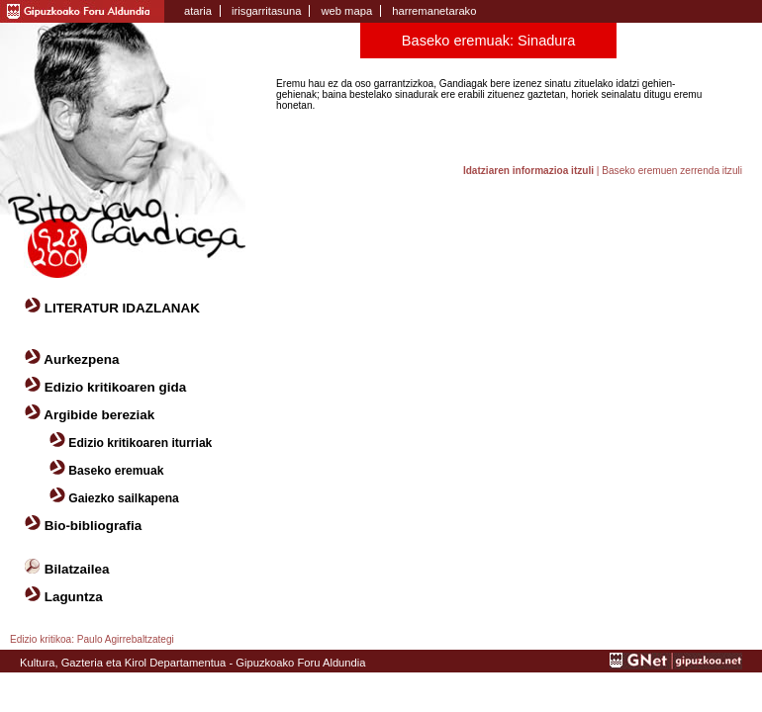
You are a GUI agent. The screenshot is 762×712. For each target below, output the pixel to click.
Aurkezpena (81, 359)
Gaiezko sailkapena (123, 498)
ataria (198, 11)
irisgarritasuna (266, 11)
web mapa (346, 11)
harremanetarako (434, 11)
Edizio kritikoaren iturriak (140, 443)
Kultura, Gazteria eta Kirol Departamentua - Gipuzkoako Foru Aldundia (192, 662)
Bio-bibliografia (94, 525)
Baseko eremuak (115, 471)
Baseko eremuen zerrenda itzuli (672, 170)
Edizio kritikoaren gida (115, 387)
